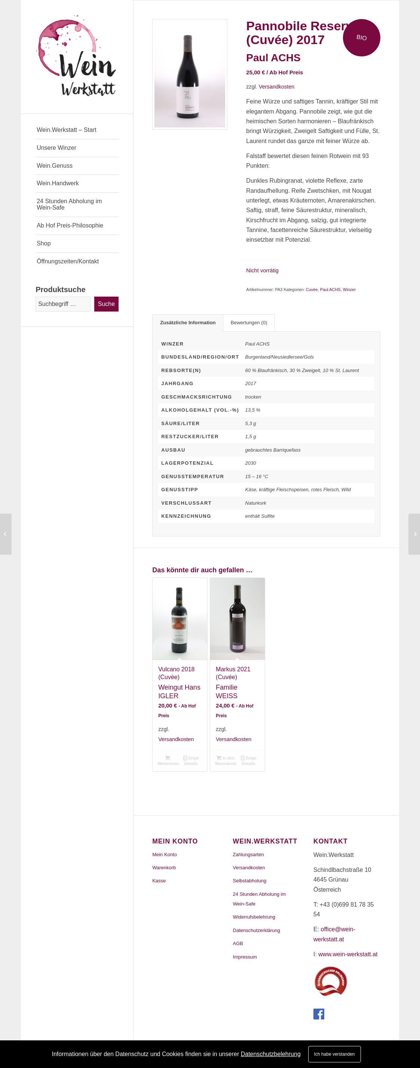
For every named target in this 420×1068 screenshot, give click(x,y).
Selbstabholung (250, 880)
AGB (238, 943)
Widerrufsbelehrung (254, 917)
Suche (106, 304)
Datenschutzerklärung (256, 930)
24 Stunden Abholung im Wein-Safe (259, 899)
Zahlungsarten (248, 854)
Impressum (245, 957)
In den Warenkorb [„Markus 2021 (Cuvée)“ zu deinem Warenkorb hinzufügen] (225, 760)
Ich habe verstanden (334, 1054)
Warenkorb (164, 867)
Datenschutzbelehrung (271, 1054)
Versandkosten (276, 87)
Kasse (159, 880)
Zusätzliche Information (188, 322)
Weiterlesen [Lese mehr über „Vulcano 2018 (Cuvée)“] (168, 760)
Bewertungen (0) (249, 322)
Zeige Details (191, 760)
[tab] (187, 322)
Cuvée (312, 289)
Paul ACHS (330, 289)
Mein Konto (164, 854)
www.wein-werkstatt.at (347, 954)
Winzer (349, 289)
